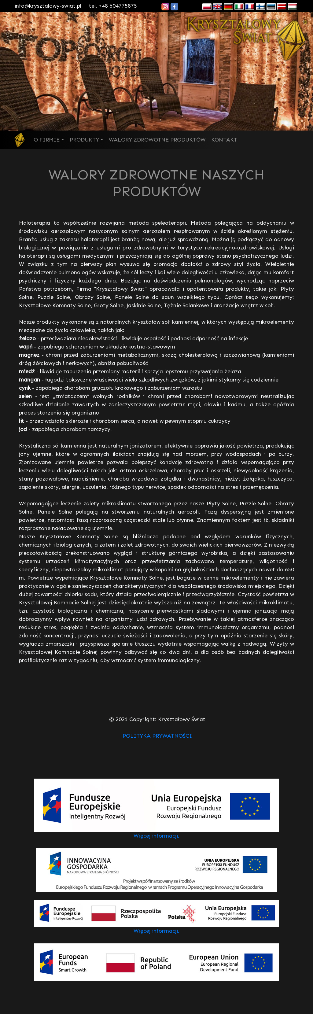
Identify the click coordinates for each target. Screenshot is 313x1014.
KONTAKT (224, 139)
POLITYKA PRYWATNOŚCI (157, 735)
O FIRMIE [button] (47, 139)
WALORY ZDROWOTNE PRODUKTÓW (157, 139)
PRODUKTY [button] (84, 139)
